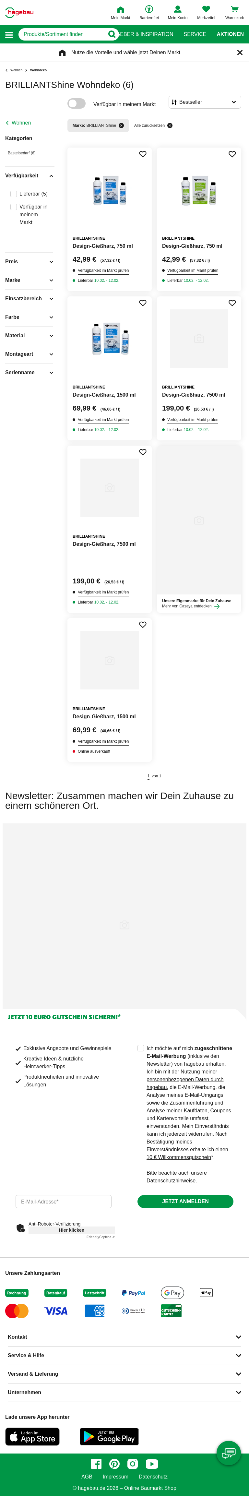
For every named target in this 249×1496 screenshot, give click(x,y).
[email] (63, 1201)
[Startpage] (19, 12)
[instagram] (132, 1464)
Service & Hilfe (26, 1355)
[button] (9, 34)
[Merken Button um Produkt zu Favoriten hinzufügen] (143, 154)
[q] (61, 34)
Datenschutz (153, 1476)
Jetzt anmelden (185, 1201)
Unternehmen (24, 1392)
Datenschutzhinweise (171, 1180)
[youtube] (152, 1464)
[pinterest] (114, 1464)
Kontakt (17, 1337)
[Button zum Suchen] (111, 34)
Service (195, 34)
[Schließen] (240, 52)
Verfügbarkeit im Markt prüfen (103, 270)
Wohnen (21, 123)
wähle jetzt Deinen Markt (152, 52)
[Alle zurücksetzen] (169, 125)
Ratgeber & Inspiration (139, 34)
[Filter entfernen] (121, 125)
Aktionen (230, 34)
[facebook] (96, 1464)
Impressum (115, 1476)
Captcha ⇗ (101, 1237)
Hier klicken (72, 1230)
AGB (86, 1476)
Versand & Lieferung (33, 1374)
